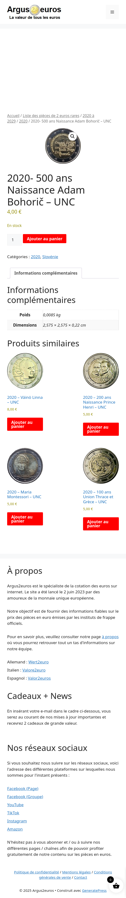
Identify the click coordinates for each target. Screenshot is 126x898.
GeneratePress (94, 890)
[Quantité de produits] (14, 240)
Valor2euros (39, 678)
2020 (23, 121)
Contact (80, 877)
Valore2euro (34, 670)
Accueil (13, 115)
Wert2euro (38, 662)
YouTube (15, 804)
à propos (110, 636)
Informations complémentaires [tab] (46, 273)
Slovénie (50, 256)
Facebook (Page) (22, 788)
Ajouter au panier (45, 238)
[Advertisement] (63, 77)
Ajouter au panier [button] (21, 424)
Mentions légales (76, 872)
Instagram (17, 821)
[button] (72, 136)
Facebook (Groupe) (25, 796)
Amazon (15, 829)
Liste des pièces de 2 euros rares (51, 115)
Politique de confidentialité (36, 872)
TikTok (13, 813)
